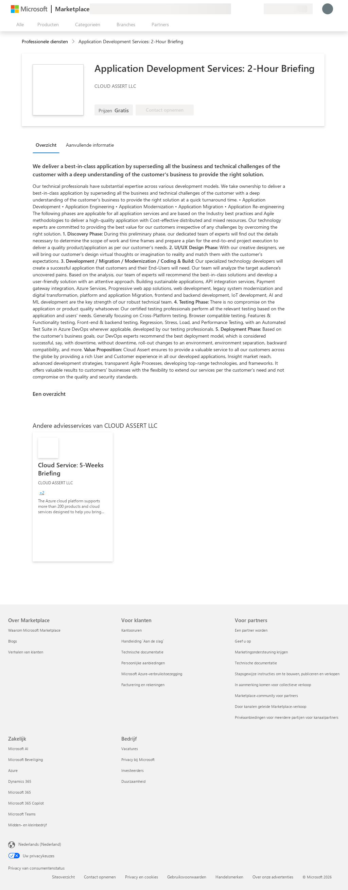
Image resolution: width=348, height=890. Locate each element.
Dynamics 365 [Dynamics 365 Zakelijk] (19, 781)
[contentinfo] (73, 41)
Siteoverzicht (63, 876)
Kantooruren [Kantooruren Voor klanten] (131, 630)
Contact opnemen (100, 876)
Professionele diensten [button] (45, 41)
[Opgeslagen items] (250, 9)
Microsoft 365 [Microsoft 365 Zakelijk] (19, 792)
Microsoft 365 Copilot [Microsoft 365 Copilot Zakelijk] (26, 803)
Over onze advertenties (273, 876)
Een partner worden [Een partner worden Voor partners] (251, 630)
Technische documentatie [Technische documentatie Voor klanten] (142, 651)
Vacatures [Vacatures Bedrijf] (129, 748)
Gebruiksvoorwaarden (186, 876)
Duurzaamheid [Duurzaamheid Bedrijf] (133, 781)
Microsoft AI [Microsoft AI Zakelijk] (18, 748)
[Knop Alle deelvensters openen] (19, 24)
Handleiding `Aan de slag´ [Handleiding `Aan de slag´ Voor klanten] (142, 641)
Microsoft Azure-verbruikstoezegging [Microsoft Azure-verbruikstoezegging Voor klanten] (151, 673)
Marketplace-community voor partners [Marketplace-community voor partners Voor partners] (266, 695)
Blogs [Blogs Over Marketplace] (12, 641)
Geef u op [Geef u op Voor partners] (243, 641)
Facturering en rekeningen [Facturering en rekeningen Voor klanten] (142, 684)
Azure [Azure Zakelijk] (13, 770)
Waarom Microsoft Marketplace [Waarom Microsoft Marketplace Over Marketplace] (34, 630)
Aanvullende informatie (90, 145)
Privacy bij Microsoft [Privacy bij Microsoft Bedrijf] (138, 759)
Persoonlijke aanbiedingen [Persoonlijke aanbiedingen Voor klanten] (143, 662)
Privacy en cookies (141, 876)
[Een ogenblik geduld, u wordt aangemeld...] (327, 8)
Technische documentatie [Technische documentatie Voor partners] (256, 662)
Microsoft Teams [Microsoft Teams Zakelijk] (22, 813)
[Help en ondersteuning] (242, 9)
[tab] (48, 144)
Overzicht (46, 145)
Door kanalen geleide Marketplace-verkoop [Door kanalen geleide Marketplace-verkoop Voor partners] (270, 706)
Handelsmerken (229, 876)
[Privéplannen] (258, 9)
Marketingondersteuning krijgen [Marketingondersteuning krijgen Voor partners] (261, 651)
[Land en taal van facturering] (288, 8)
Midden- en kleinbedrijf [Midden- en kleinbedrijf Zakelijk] (27, 824)
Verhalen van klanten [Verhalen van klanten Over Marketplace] (25, 651)
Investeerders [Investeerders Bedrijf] (132, 770)
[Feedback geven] (234, 9)
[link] (73, 497)
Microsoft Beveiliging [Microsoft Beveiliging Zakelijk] (25, 759)
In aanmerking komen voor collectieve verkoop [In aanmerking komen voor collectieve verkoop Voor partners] (273, 684)
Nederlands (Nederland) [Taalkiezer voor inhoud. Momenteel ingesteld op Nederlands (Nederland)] (39, 844)
